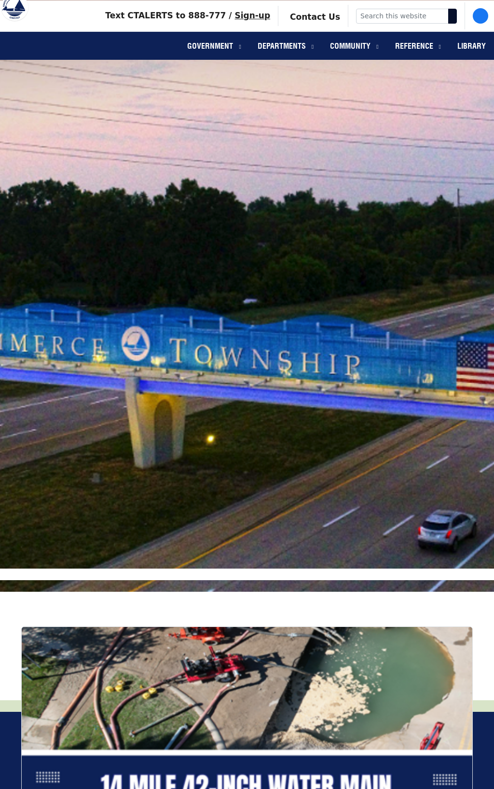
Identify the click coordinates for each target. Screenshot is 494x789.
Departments (283, 61)
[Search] (452, 29)
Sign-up (252, 28)
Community (351, 61)
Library (471, 61)
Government (211, 61)
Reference (415, 61)
